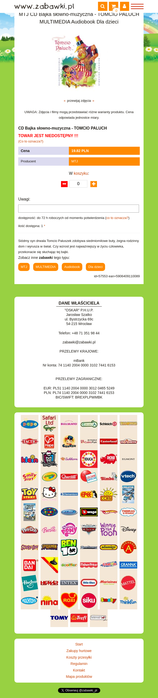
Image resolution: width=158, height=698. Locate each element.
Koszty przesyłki (79, 657)
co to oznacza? (117, 218)
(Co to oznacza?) (30, 141)
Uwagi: (24, 199)
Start (79, 644)
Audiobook (72, 267)
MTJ (74, 161)
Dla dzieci (95, 267)
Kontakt (79, 670)
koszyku (81, 173)
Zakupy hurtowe (79, 651)
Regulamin (79, 664)
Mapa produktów (79, 677)
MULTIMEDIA (46, 267)
